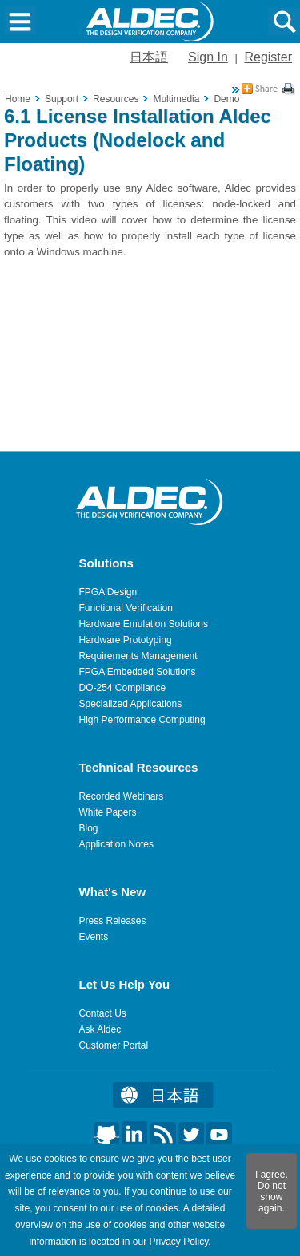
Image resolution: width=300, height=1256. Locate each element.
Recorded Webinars (121, 796)
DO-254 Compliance (122, 687)
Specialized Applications (130, 703)
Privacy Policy (178, 1241)
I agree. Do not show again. (271, 1191)
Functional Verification (126, 608)
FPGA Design (108, 592)
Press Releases (112, 920)
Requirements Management (138, 656)
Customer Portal (114, 1045)
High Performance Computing (142, 719)
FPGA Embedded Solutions (137, 671)
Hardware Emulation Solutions (143, 624)
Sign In (208, 57)
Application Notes (116, 844)
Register (268, 57)
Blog (88, 828)
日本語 (149, 57)
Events (94, 936)
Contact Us (102, 1013)
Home (17, 99)
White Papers (108, 812)
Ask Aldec (100, 1029)
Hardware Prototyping (125, 640)
